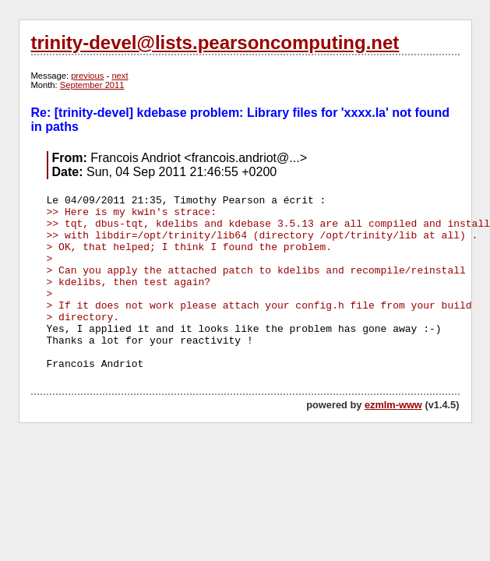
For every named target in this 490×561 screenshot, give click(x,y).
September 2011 (92, 85)
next (119, 75)
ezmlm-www (393, 405)
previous (87, 75)
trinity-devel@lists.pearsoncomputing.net (215, 42)
